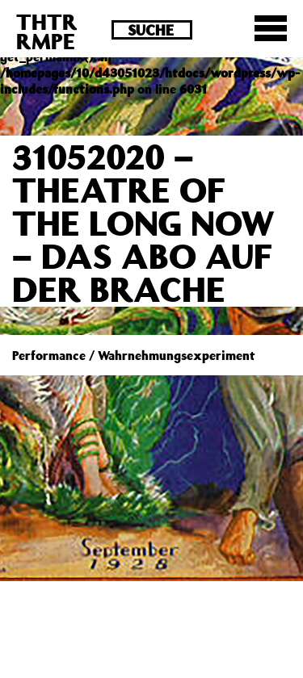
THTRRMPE (47, 31)
